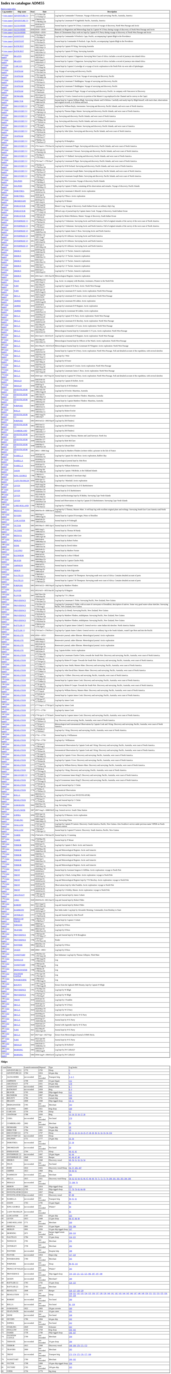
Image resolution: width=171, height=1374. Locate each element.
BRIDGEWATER (20, 970)
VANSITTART (19, 955)
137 (97, 1293)
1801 (32, 391)
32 (101, 1133)
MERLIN (17, 541)
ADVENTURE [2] (21, 21)
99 (79, 1219)
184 (70, 1342)
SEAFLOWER (19, 810)
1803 (32, 401)
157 (70, 1296)
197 (97, 1274)
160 (70, 1308)
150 (146, 1293)
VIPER (9, 1371)
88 (73, 1195)
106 (74, 1226)
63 (76, 1179)
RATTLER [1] (19, 625)
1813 (32, 96)
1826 (32, 356)
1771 (32, 16)
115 (74, 1237)
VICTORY (18, 531)
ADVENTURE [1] (21, 16)
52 (79, 1160)
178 (70, 1084)
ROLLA (17, 411)
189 (70, 1279)
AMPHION (18, 566)
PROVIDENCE (20, 600)
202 (118, 1179)
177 (85, 1354)
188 (70, 1251)
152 (154, 1293)
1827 (32, 1035)
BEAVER (17, 561)
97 (73, 1219)
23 (79, 1133)
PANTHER (18, 945)
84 (81, 1189)
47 (76, 1157)
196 (70, 1098)
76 (77, 1183)
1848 (32, 231)
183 (70, 1269)
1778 (32, 121)
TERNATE (18, 925)
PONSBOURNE (20, 980)
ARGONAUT (19, 895)
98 (76, 1219)
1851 (32, 241)
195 (70, 1259)
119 (70, 1274)
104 (70, 1363)
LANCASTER (19, 521)
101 (70, 1226)
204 (125, 1179)
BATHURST (19, 46)
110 (70, 1095)
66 (84, 1179)
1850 (32, 281)
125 (74, 1283)
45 (70, 1157)
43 (70, 1154)
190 (70, 1359)
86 (70, 1192)
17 (81, 1114)
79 (76, 1189)
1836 (32, 845)
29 (93, 1133)
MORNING (18, 1050)
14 (73, 1114)
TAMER (17, 835)
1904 (32, 1055)
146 (131, 1293)
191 (70, 1241)
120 (74, 1274)
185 (70, 1349)
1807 (32, 810)
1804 (32, 521)
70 (96, 1179)
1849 (32, 236)
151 (150, 1293)
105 (70, 1367)
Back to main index (8, 9)
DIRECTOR (18, 101)
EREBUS (17, 251)
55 (70, 1164)
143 (120, 1293)
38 (73, 1143)
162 (70, 1323)
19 (70, 1130)
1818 (32, 26)
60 (73, 1171)
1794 (32, 136)
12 (70, 1112)
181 (70, 1175)
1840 (32, 256)
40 (70, 1152)
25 (84, 1133)
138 (101, 1293)
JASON (17, 471)
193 (70, 1105)
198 (101, 1274)
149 (142, 1293)
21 (73, 1133)
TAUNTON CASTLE (18, 975)
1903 (32, 1050)
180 (70, 1300)
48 (79, 1157)
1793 (32, 86)
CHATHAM (18, 71)
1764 (32, 181)
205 (76, 1168)
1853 (32, 246)
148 (139, 1293)
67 (87, 1179)
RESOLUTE (19, 635)
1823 (32, 56)
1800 (32, 925)
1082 (32, 930)
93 (70, 1203)
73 (104, 1179)
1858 (32, 386)
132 (78, 1293)
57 (73, 1168)
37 (70, 1143)
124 (70, 1283)
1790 (32, 131)
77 (70, 1189)
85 (70, 1123)
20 (70, 1133)
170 (78, 1346)
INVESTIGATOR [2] (15, 1192)
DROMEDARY (20, 201)
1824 (32, 291)
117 (70, 1255)
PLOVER (17, 590)
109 (70, 1109)
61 (76, 1171)
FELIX (16, 281)
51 (76, 1160)
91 (73, 1199)
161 (70, 1311)
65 (81, 1179)
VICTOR (17, 526)
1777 (32, 705)
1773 (32, 66)
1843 (32, 271)
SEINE (16, 546)
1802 (32, 416)
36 (73, 1139)
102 (70, 1319)
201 (114, 1179)
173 (70, 1354)
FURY (16, 286)
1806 (32, 511)
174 (74, 1354)
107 (70, 1229)
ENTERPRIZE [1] (21, 221)
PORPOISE (18, 406)
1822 (32, 1040)
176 (82, 1354)
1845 (32, 381)
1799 (32, 101)
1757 (32, 915)
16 (79, 1114)
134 (85, 1293)
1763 (32, 825)
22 (76, 1133)
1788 (32, 970)
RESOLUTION (20, 655)
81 (70, 1305)
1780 (32, 506)
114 (70, 1237)
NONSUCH (18, 960)
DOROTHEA (19, 191)
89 (84, 1189)
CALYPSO (18, 551)
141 (112, 1293)
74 (107, 1179)
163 (70, 1327)
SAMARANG (19, 805)
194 (70, 1337)
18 (70, 1127)
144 (123, 1293)
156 (165, 1293)
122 (82, 1274)
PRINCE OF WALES (19, 920)
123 (85, 1274)
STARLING (18, 820)
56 (70, 1168)
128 (78, 1291)
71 (99, 1179)
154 (110, 1133)
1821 (32, 46)
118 (74, 1255)
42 (76, 1152)
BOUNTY (18, 985)
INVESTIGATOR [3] (15, 1195)
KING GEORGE (20, 476)
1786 (32, 476)
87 (70, 1195)
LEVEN (17, 486)
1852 (32, 590)
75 (70, 1183)
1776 (32, 106)
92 (76, 1199)
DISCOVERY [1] (20, 106)
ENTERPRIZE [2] (21, 231)
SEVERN (17, 516)
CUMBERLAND (20, 431)
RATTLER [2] (12, 1287)
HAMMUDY (19, 910)
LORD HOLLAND (21, 506)
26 (84, 1114)
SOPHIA (17, 815)
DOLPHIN (18, 181)
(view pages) (8, 16)
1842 (32, 266)
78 (73, 1189)
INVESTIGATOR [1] (15, 1189)
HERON (17, 570)
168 (70, 1346)
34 (107, 1133)
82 (79, 1189)
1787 (32, 580)
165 (74, 1330)
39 (70, 1148)
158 (73, 1305)
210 (74, 1233)
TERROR (17, 845)
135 (89, 1293)
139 (104, 1293)
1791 (32, 36)
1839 (32, 251)
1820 (32, 900)
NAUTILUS (18, 575)
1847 (32, 595)
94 (70, 1207)
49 (70, 1160)
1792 (32, 166)
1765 (32, 471)
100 (70, 1222)
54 (84, 1160)
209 (70, 1233)
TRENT (17, 870)
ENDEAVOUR (19, 206)
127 (74, 1291)
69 (93, 1179)
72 (101, 1179)
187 (93, 1274)
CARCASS (18, 66)
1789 (32, 21)
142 (116, 1293)
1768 (32, 206)
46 (73, 1157)
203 (121, 1179)
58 (70, 1179)
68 (90, 1179)
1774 (32, 685)
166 (70, 1333)
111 (70, 1092)
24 (81, 1133)
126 (70, 1291)
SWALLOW (18, 825)
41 (73, 1152)
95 (70, 1212)
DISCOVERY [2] (13, 1136)
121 (78, 1274)
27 (87, 1133)
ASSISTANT (19, 36)
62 (73, 1179)
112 (70, 1081)
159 (74, 1296)
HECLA (17, 296)
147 (135, 1293)
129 (82, 1291)
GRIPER (17, 301)
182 (70, 1246)
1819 (32, 201)
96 (70, 1219)
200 (110, 1179)
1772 (32, 675)
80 (70, 1264)
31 (99, 1133)
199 (89, 1354)
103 (70, 1216)
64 (79, 1179)
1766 (32, 186)
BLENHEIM (19, 556)
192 (74, 1359)
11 (73, 1101)
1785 (32, 955)
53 (81, 1160)
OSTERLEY (19, 915)
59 (70, 1171)
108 (70, 1315)
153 (158, 1293)
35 (70, 1139)
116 (76, 1264)
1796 (32, 935)
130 (70, 1293)
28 (90, 1133)
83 (73, 1264)
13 (70, 1114)
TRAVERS (18, 930)
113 (70, 1186)
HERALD (18, 381)
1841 (32, 261)
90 (70, 1199)
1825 (32, 61)
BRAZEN (17, 56)
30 (96, 1133)
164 (70, 1330)
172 (85, 1346)
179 (70, 1118)
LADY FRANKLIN (21, 481)
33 (104, 1133)
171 (82, 1346)
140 (108, 1293)
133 (82, 1293)
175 (78, 1354)
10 (70, 1101)
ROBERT (17, 905)
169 (74, 1346)
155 (161, 1293)
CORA (16, 900)
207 (80, 1168)
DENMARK (19, 96)
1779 (32, 755)
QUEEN (17, 950)
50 (73, 1160)
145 (127, 1293)
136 (93, 1293)
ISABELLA (18, 456)
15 (76, 1114)
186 (89, 1274)
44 (73, 1154)
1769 (32, 216)
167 (74, 1333)
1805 (32, 526)
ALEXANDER (20, 26)
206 (129, 1179)
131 (74, 1293)
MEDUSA (18, 511)
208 (73, 1183)
